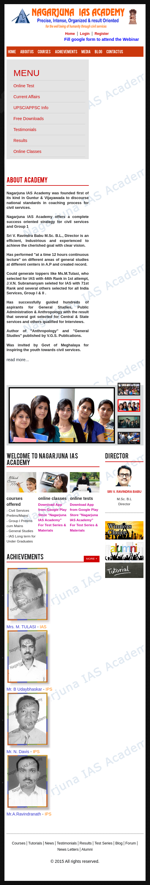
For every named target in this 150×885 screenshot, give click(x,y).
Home (70, 34)
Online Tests (81, 498)
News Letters (67, 849)
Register (101, 34)
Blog (98, 52)
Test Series (103, 843)
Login (84, 34)
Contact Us (114, 52)
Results (86, 843)
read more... (18, 359)
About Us (27, 52)
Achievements (66, 52)
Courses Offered (15, 501)
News (49, 843)
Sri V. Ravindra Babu (124, 491)
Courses (44, 52)
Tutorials (35, 843)
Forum (130, 843)
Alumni (86, 849)
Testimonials (67, 843)
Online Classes (52, 498)
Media (86, 52)
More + (91, 558)
